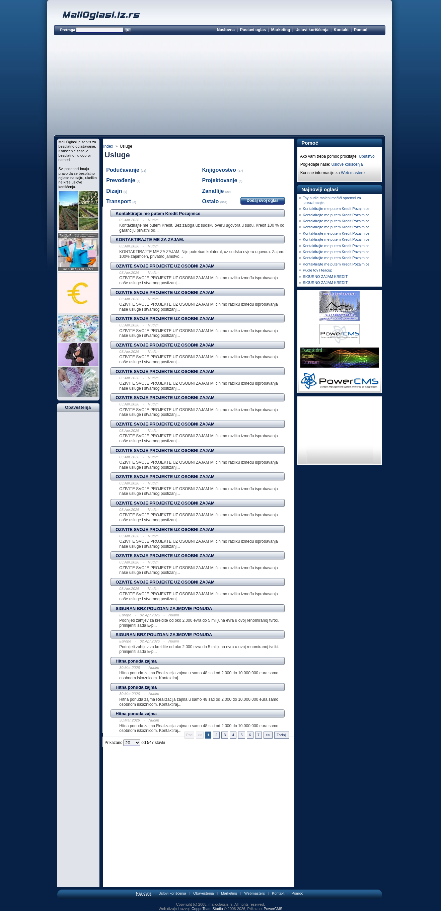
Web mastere (353, 172)
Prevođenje (121, 180)
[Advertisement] (219, 86)
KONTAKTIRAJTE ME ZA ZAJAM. (150, 239)
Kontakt (341, 29)
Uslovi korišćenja (311, 29)
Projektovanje (220, 180)
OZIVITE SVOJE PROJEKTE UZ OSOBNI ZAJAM (165, 266)
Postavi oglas (253, 29)
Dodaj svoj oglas (262, 200)
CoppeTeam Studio (207, 909)
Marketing (280, 29)
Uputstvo (366, 156)
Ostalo (211, 201)
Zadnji (282, 735)
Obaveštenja (203, 893)
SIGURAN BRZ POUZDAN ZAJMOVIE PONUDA (164, 608)
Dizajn (115, 191)
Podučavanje (123, 170)
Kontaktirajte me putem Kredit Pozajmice (158, 213)
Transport (119, 201)
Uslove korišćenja (347, 164)
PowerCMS (273, 909)
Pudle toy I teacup (317, 270)
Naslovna (226, 29)
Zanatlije (213, 191)
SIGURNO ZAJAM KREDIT (325, 277)
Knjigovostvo (219, 170)
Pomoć (360, 29)
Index (108, 146)
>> (268, 735)
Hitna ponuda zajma (136, 661)
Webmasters (254, 893)
